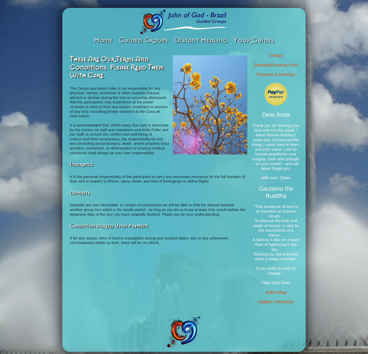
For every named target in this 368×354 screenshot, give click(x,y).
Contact (276, 55)
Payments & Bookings (276, 74)
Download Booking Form (275, 65)
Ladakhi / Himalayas (276, 302)
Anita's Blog (275, 292)
